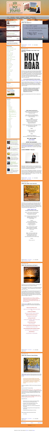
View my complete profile (13, 22)
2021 (8, 102)
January (10, 127)
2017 (8, 128)
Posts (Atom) (34, 425)
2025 (8, 100)
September (10, 118)
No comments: (30, 259)
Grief (7, 76)
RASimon (27, 430)
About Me (17, 17)
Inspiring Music (9, 58)
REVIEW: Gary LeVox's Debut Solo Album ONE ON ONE (14, 141)
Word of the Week (9, 54)
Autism (8, 68)
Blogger (33, 430)
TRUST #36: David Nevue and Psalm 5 (29, 265)
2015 (8, 130)
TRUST (25, 46)
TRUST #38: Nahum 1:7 (26, 22)
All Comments (10, 86)
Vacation (8, 75)
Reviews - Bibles (9, 79)
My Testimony (22, 17)
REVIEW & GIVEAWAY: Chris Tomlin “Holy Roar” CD (12, 111)
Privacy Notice (13, 17)
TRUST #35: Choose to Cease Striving (29, 355)
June (9, 121)
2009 (8, 137)
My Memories (9, 63)
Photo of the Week (9, 64)
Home (8, 17)
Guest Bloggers (9, 55)
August (10, 119)
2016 (8, 129)
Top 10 (8, 72)
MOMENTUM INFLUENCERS (11, 33)
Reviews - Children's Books (10, 59)
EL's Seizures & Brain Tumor (11, 18)
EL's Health (8, 67)
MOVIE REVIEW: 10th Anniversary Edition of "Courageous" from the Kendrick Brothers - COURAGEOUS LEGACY (14, 163)
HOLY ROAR (32, 139)
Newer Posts (24, 422)
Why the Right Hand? (19, 18)
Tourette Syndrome (9, 80)
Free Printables (34, 18)
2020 (8, 103)
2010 (8, 136)
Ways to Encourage (9, 47)
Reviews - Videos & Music (27, 179)
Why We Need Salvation (27, 18)
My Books (27, 17)
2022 (8, 101)
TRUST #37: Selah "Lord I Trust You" (29, 183)
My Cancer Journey (33, 17)
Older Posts (40, 422)
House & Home (9, 71)
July (9, 120)
